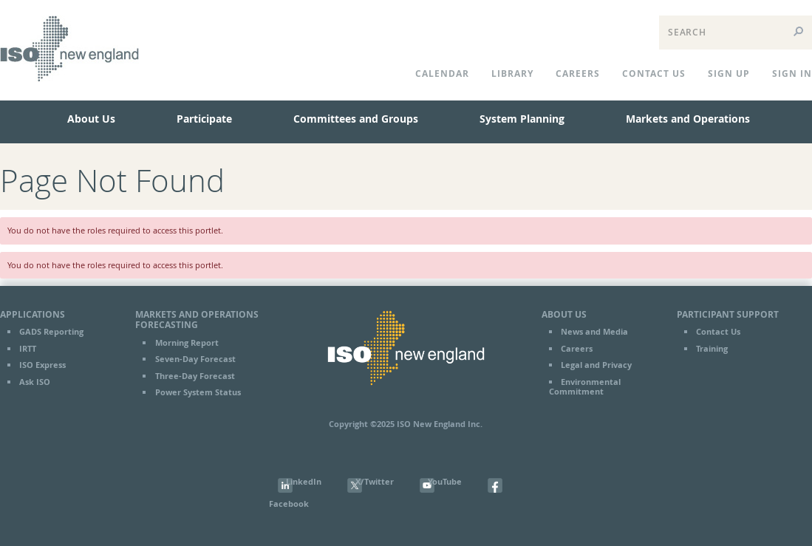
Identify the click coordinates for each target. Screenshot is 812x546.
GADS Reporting (51, 332)
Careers (578, 73)
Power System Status (198, 392)
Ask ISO (34, 382)
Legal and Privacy (596, 365)
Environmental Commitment (585, 386)
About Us (91, 119)
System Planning (522, 119)
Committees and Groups (355, 119)
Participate (204, 119)
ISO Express (42, 365)
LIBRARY (512, 73)
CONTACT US (654, 73)
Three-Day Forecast (195, 376)
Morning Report (187, 343)
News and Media (594, 332)
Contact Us (718, 332)
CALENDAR (442, 73)
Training (712, 349)
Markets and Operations (688, 119)
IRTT (27, 349)
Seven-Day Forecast (195, 359)
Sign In (792, 73)
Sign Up (729, 73)
